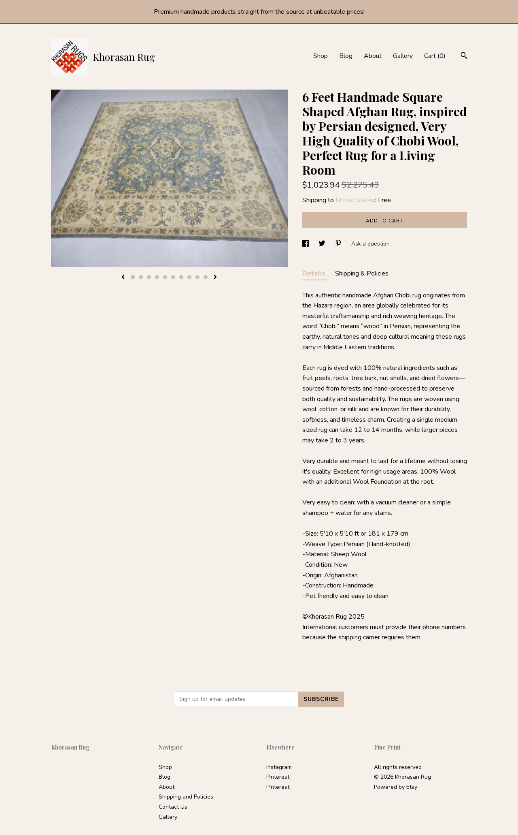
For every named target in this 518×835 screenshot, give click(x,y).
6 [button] (173, 277)
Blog (345, 55)
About (373, 55)
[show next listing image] (215, 277)
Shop (320, 55)
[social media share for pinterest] (339, 244)
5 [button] (165, 277)
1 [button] (133, 277)
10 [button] (206, 277)
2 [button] (141, 277)
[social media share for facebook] (306, 244)
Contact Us (173, 807)
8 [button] (189, 277)
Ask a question (370, 244)
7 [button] (181, 277)
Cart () (435, 55)
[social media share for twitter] (322, 244)
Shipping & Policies (361, 273)
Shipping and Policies (186, 797)
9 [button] (197, 277)
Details (314, 273)
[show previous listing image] (123, 277)
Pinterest (277, 777)
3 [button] (149, 277)
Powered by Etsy (395, 787)
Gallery (403, 55)
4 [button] (157, 277)
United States (355, 200)
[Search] (464, 56)
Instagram (279, 767)
